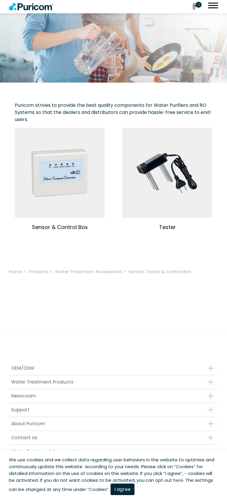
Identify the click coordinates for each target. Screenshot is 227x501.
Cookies (185, 466)
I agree (122, 489)
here (178, 480)
